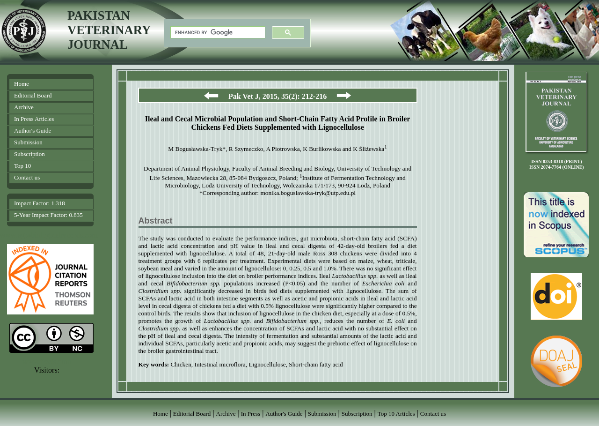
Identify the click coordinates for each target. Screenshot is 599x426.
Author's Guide (32, 130)
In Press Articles (34, 118)
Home (21, 83)
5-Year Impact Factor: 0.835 (48, 214)
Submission (28, 142)
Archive (24, 107)
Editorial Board (33, 95)
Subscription (29, 153)
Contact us (27, 177)
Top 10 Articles (396, 413)
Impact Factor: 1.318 (39, 203)
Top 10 (22, 165)
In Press (251, 413)
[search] (217, 32)
